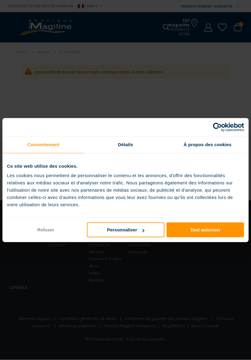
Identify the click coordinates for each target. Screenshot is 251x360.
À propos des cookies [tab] (208, 144)
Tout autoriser (205, 229)
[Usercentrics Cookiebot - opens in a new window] (217, 127)
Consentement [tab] (43, 144)
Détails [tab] (125, 144)
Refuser (45, 229)
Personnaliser (125, 229)
